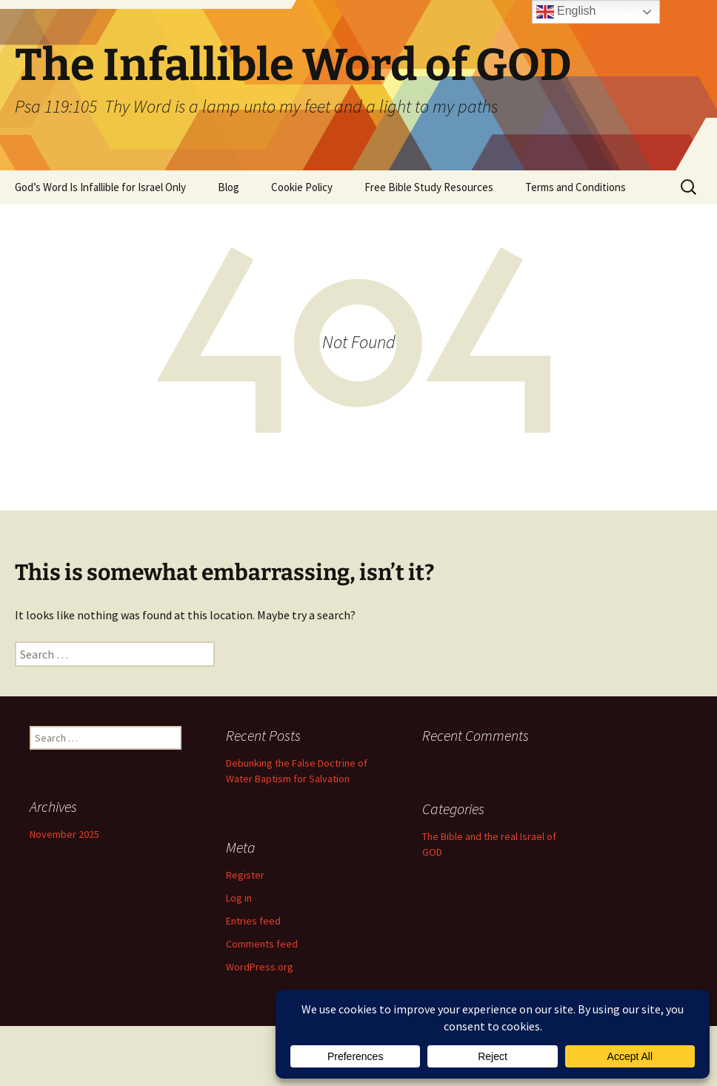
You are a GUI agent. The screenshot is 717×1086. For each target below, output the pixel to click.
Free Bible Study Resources (428, 187)
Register (245, 875)
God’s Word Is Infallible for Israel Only (100, 187)
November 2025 (64, 834)
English (566, 12)
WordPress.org (259, 966)
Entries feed (253, 920)
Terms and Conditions (575, 187)
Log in (239, 898)
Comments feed (262, 943)
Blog (228, 187)
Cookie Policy (302, 187)
